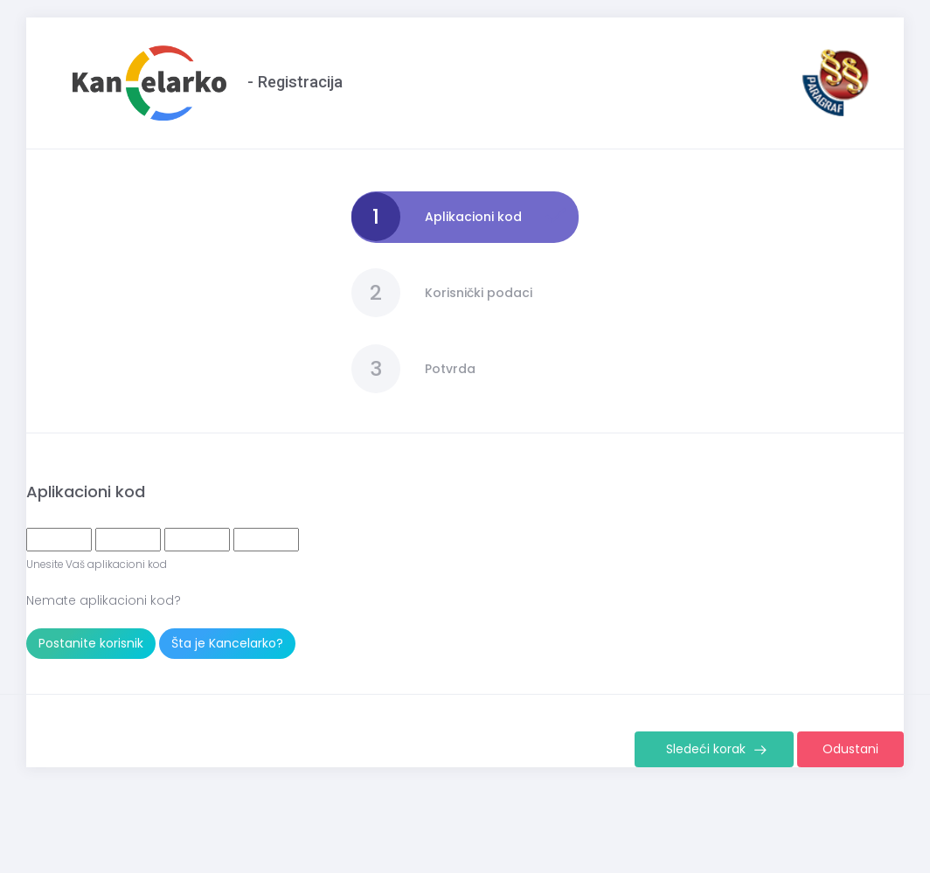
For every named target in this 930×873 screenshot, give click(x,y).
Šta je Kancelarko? (227, 643)
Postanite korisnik (90, 643)
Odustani (850, 749)
